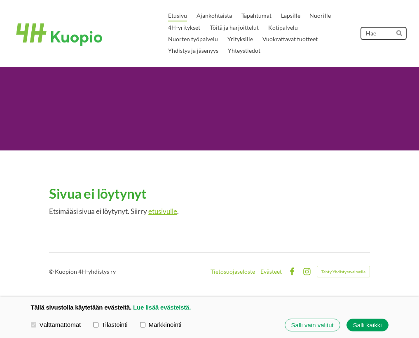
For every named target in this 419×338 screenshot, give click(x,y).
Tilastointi (110, 325)
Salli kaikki (367, 325)
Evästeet (271, 272)
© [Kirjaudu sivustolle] (52, 271)
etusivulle (162, 211)
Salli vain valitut (312, 325)
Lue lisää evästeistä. (162, 307)
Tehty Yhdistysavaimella (343, 271)
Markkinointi (161, 325)
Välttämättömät (56, 325)
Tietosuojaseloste (233, 272)
